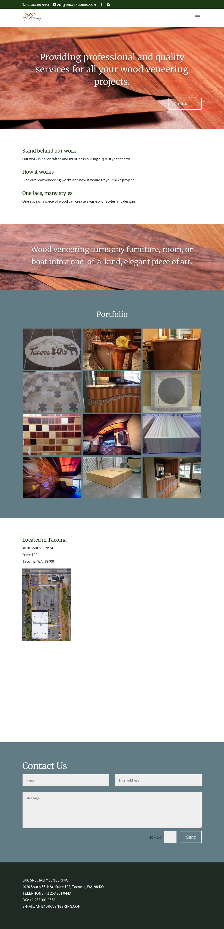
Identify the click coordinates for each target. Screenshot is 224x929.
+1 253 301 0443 (58, 893)
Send (191, 837)
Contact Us (185, 103)
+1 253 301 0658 (42, 899)
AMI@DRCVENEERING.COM (58, 906)
